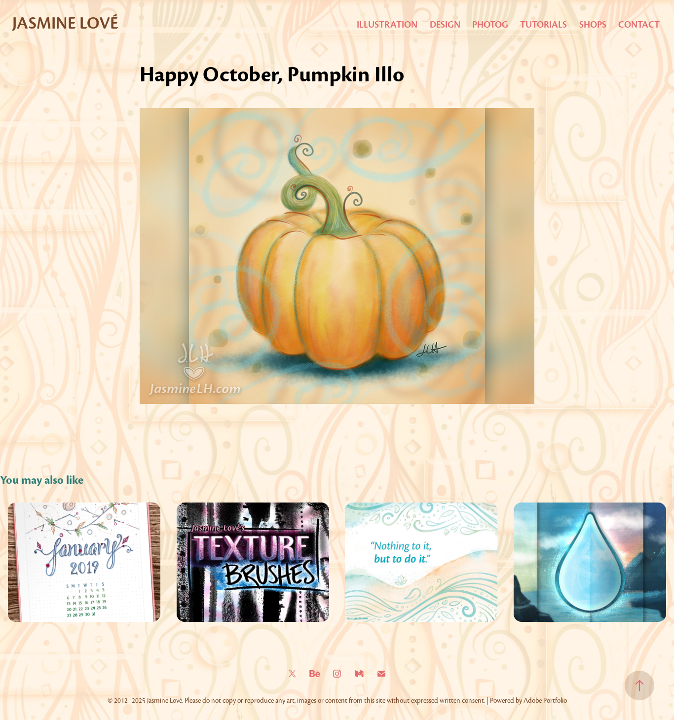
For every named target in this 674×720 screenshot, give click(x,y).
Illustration (387, 25)
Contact (639, 25)
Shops (592, 25)
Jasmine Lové (65, 23)
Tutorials (543, 25)
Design (445, 25)
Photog (490, 25)
